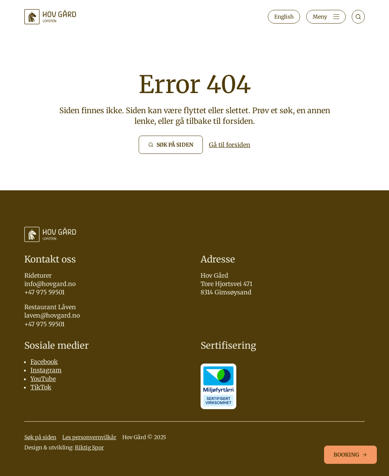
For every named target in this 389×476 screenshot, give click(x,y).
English (284, 16)
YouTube (43, 379)
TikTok (40, 387)
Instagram (46, 370)
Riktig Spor (89, 447)
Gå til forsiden (229, 145)
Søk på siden (40, 437)
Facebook (44, 361)
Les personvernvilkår (89, 437)
